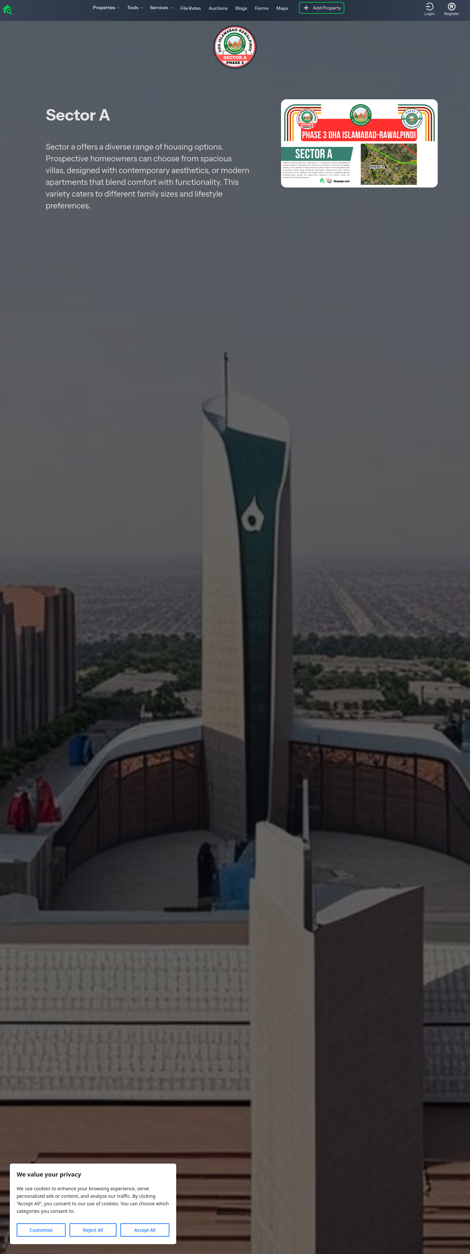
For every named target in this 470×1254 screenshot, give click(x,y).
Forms (261, 8)
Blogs (241, 8)
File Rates (190, 8)
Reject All (93, 1230)
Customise (41, 1230)
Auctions (218, 8)
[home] (7, 9)
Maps (282, 8)
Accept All (144, 1230)
